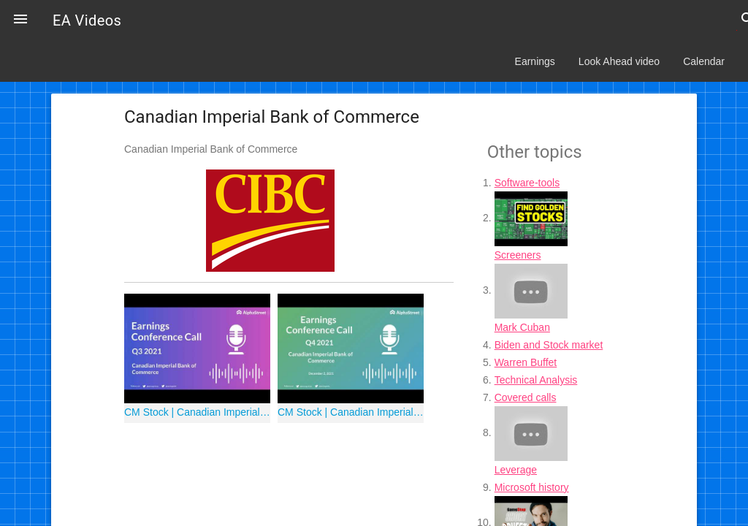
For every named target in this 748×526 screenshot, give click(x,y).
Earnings (535, 61)
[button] (20, 20)
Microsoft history (532, 487)
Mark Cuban (522, 327)
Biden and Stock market (549, 345)
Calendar (704, 61)
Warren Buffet (526, 362)
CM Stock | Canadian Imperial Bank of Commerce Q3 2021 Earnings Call (197, 412)
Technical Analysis (536, 380)
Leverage (516, 470)
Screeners (518, 255)
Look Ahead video (619, 61)
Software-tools (527, 182)
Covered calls (526, 397)
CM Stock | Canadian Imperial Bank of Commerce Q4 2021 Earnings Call (351, 412)
